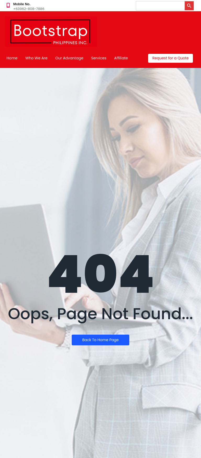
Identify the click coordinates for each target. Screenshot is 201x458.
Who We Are (36, 58)
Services (98, 58)
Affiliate (121, 58)
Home (12, 58)
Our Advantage (69, 58)
